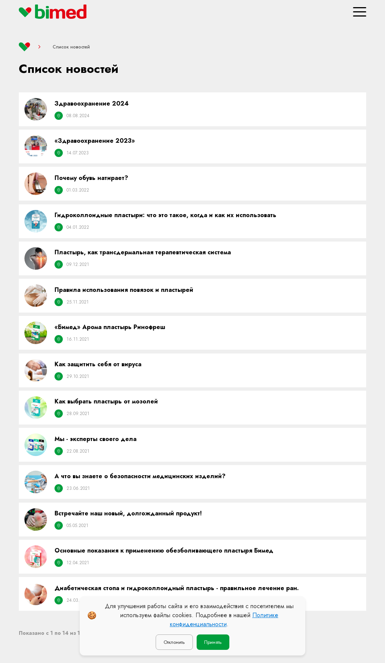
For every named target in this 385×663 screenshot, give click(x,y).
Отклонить (174, 642)
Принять (213, 642)
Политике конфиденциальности (224, 619)
